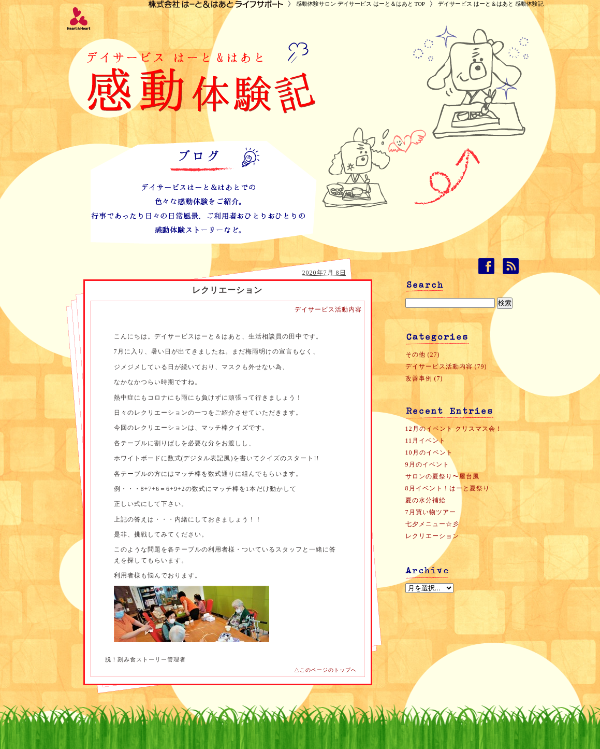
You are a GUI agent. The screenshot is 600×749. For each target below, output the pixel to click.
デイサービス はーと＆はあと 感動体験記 (491, 4)
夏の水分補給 (425, 500)
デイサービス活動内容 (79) (446, 366)
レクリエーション (432, 536)
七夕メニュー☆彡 (432, 524)
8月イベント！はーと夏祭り (447, 488)
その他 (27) (422, 354)
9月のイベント (427, 464)
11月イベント (425, 440)
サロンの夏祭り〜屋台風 (442, 476)
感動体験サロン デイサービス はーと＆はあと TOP (360, 4)
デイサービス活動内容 (328, 309)
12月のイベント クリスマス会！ (453, 428)
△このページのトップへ (325, 670)
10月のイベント (429, 452)
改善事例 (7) (424, 378)
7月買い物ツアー (430, 512)
